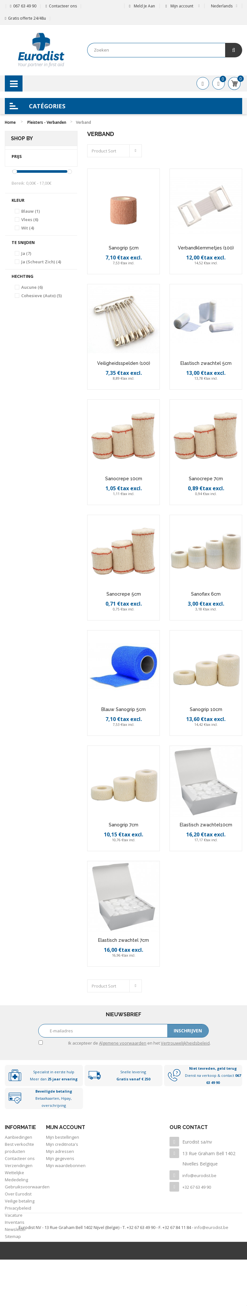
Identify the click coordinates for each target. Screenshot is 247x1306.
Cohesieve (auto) (41, 295)
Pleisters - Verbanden (46, 122)
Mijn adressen (60, 1151)
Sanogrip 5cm (124, 247)
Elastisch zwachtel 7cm (123, 940)
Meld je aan (142, 6)
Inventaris (14, 1222)
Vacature (14, 1215)
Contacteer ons (63, 6)
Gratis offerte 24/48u (27, 18)
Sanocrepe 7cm (206, 478)
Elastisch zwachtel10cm (206, 824)
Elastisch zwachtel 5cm (206, 363)
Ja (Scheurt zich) (41, 262)
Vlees (29, 219)
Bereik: (18, 183)
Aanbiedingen (18, 1137)
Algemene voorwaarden (122, 1043)
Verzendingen (18, 1165)
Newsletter (15, 1229)
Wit (27, 228)
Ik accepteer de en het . (139, 1043)
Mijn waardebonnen (66, 1165)
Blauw (30, 211)
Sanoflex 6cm (206, 594)
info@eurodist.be (199, 1175)
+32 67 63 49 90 (196, 1187)
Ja (26, 253)
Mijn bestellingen (62, 1137)
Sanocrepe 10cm (123, 478)
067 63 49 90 (24, 6)
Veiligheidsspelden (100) (123, 363)
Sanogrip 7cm (123, 824)
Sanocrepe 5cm (123, 594)
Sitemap (13, 1236)
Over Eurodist (18, 1194)
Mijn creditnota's (62, 1144)
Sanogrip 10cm (206, 709)
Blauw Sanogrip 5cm (123, 709)
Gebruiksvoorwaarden (27, 1187)
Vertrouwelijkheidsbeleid (185, 1043)
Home (10, 122)
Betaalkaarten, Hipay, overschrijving (53, 1098)
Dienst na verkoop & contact (213, 1075)
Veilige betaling (19, 1201)
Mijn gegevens (60, 1158)
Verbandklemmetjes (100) (206, 247)
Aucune (32, 287)
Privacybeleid (18, 1208)
